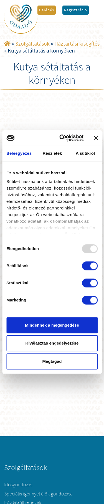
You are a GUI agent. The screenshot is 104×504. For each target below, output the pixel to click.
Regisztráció (75, 9)
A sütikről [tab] (85, 153)
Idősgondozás (18, 485)
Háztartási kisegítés (77, 43)
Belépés (46, 9)
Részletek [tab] (52, 153)
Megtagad (52, 361)
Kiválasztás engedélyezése (52, 343)
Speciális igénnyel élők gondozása (38, 494)
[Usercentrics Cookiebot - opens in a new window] (61, 137)
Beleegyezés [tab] (19, 153)
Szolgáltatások (32, 43)
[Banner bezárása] (96, 138)
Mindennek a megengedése (52, 325)
